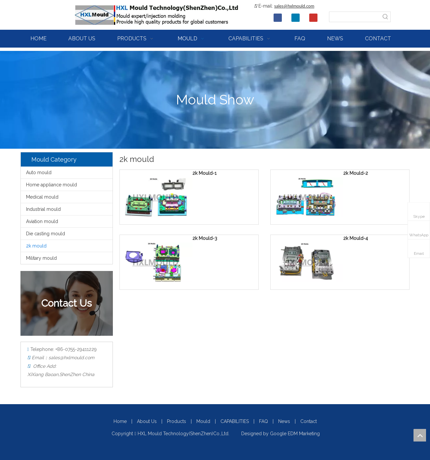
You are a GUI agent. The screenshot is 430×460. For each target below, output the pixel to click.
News (284, 421)
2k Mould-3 (204, 238)
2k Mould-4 (355, 238)
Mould (203, 421)
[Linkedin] (295, 17)
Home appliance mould (51, 184)
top (419, 435)
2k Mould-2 (355, 173)
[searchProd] (354, 17)
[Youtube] (313, 17)
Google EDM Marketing (294, 433)
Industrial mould (43, 209)
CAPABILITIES (234, 421)
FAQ (263, 421)
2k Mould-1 (204, 173)
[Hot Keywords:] (385, 17)
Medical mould (42, 197)
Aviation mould (42, 221)
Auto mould (38, 172)
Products (176, 421)
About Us (147, 421)
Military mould (41, 258)
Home (120, 421)
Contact (308, 421)
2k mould (36, 246)
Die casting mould (45, 233)
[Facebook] (278, 17)
